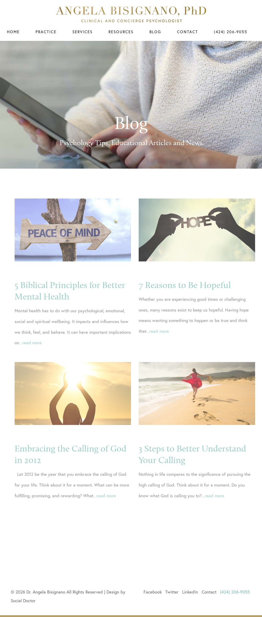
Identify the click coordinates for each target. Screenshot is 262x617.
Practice (46, 31)
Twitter (172, 592)
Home (13, 31)
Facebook (153, 592)
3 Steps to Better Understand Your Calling (192, 460)
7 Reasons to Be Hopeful (185, 291)
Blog (155, 31)
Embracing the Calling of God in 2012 (70, 460)
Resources (121, 31)
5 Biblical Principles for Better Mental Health (70, 297)
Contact (187, 31)
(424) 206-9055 (230, 31)
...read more (30, 349)
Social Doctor (23, 600)
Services (82, 31)
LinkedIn (190, 592)
